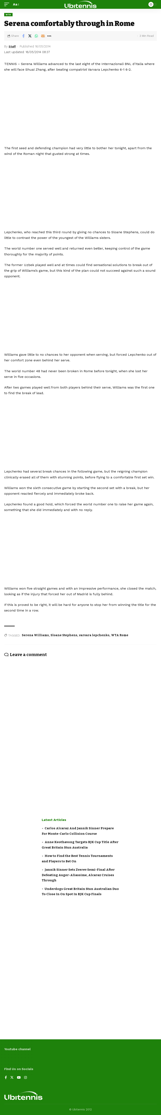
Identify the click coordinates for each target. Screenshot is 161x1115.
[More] (49, 36)
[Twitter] (12, 1078)
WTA (8, 14)
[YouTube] (18, 1078)
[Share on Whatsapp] (36, 36)
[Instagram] (25, 1078)
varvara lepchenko (94, 635)
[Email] (43, 36)
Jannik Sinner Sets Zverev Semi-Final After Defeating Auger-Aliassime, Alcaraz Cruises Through (78, 875)
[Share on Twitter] (30, 36)
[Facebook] (6, 1078)
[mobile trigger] (7, 4)
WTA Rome (119, 635)
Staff (13, 46)
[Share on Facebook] (23, 36)
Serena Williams (35, 635)
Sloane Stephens (64, 635)
